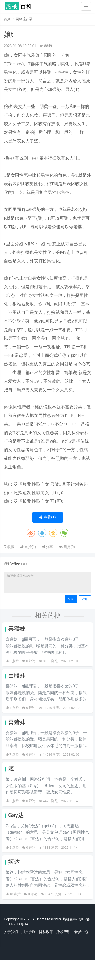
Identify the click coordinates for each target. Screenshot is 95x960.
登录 (71, 599)
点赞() (47, 517)
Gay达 (16, 815)
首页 (7, 19)
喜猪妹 (17, 722)
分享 (47, 547)
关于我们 (11, 932)
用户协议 (28, 932)
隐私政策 (46, 932)
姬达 (14, 861)
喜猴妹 (17, 628)
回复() (67, 547)
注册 (85, 599)
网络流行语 (24, 19)
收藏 (10, 547)
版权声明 (63, 932)
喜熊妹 (17, 675)
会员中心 (81, 932)
